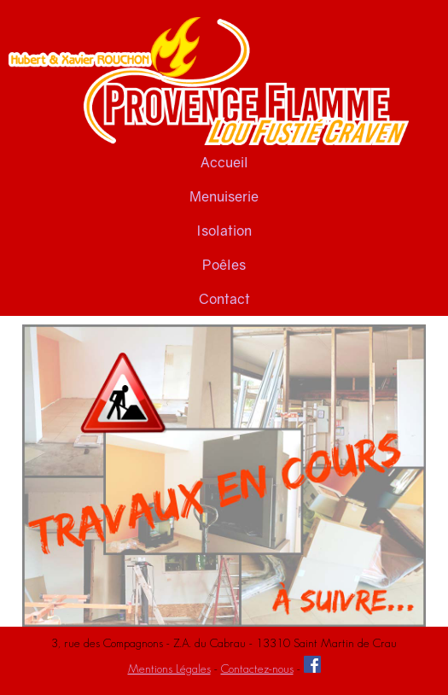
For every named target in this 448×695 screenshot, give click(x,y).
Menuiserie (224, 196)
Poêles (224, 264)
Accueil (224, 162)
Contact (224, 298)
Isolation (224, 230)
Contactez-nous (257, 668)
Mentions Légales (169, 668)
